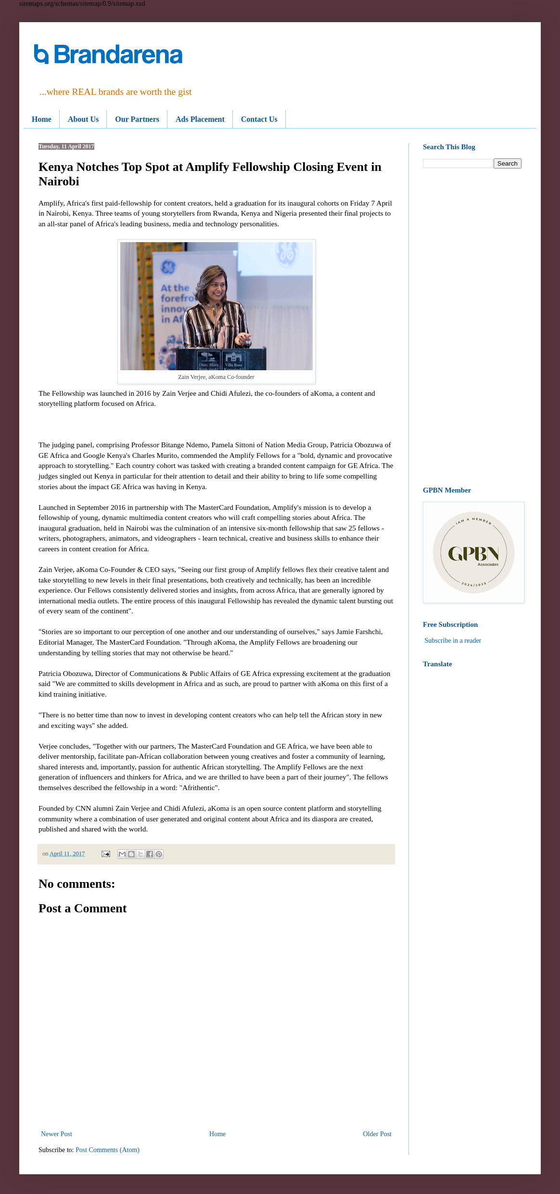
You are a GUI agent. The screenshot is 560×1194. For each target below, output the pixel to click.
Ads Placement (200, 119)
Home (41, 119)
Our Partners (137, 119)
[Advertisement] (472, 327)
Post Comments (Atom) (108, 1150)
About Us (83, 119)
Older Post (377, 1134)
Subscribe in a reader (453, 640)
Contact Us (259, 119)
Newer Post (56, 1134)
